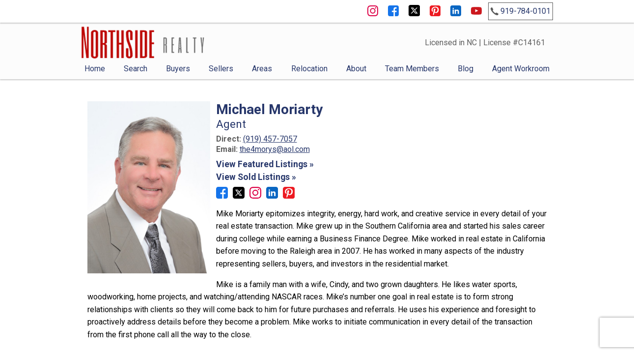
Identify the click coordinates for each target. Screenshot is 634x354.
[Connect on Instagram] (255, 196)
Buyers (178, 68)
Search (135, 68)
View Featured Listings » (265, 164)
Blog (465, 68)
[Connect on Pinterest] (289, 196)
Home (94, 68)
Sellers (221, 68)
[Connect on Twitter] (239, 196)
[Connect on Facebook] (222, 196)
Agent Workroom (521, 68)
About (356, 68)
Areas (262, 68)
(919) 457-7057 (270, 139)
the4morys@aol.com (275, 149)
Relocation (309, 68)
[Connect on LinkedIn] (272, 196)
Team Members (412, 68)
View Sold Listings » (256, 177)
